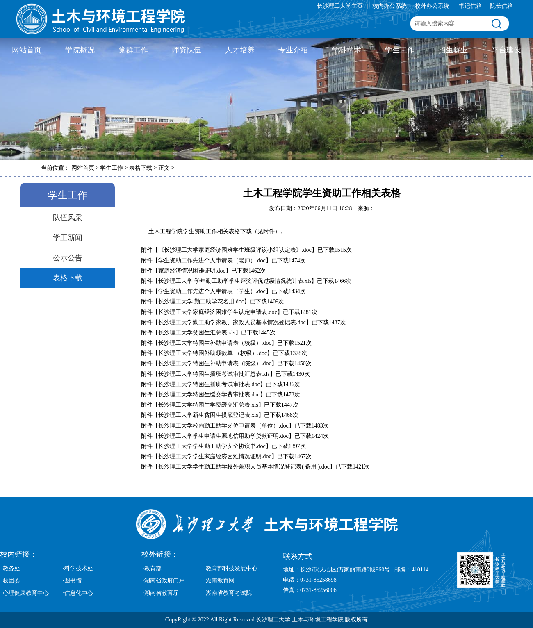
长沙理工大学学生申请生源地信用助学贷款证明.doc (223, 436)
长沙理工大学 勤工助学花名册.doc (201, 301)
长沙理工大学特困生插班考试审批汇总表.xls (214, 374)
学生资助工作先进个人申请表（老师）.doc (212, 260)
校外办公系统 (432, 6)
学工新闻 (67, 238)
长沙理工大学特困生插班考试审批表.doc (209, 384)
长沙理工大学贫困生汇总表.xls (196, 333)
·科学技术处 (78, 568)
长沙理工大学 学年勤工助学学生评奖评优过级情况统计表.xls (234, 281)
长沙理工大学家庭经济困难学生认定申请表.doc (217, 312)
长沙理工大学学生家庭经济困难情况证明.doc (214, 456)
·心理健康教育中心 (25, 593)
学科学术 (346, 50)
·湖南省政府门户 (163, 581)
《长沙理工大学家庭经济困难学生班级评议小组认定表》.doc (235, 250)
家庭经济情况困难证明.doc (192, 271)
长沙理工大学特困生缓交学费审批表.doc (209, 394)
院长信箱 (501, 6)
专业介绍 (293, 50)
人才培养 (240, 50)
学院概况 (80, 50)
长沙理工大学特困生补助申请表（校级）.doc (214, 343)
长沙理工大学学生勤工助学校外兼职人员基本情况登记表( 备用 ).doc (244, 467)
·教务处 (10, 568)
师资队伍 (186, 50)
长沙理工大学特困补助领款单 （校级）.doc (212, 353)
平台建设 (506, 50)
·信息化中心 (78, 593)
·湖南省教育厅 (161, 593)
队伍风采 (67, 218)
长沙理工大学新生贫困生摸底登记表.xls (208, 415)
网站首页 (26, 50)
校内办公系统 (389, 6)
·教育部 (152, 568)
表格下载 (67, 278)
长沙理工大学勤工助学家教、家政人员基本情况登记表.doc (232, 322)
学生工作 (400, 50)
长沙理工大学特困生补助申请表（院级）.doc (214, 363)
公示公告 (67, 258)
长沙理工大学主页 (340, 6)
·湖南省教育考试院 (228, 593)
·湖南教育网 (219, 581)
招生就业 (453, 50)
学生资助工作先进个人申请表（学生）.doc (212, 291)
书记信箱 (470, 6)
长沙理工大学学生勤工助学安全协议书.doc (212, 446)
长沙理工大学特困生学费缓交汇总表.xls (208, 405)
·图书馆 (72, 581)
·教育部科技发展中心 (230, 568)
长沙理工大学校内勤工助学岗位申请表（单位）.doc (223, 426)
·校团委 (10, 581)
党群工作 (133, 50)
